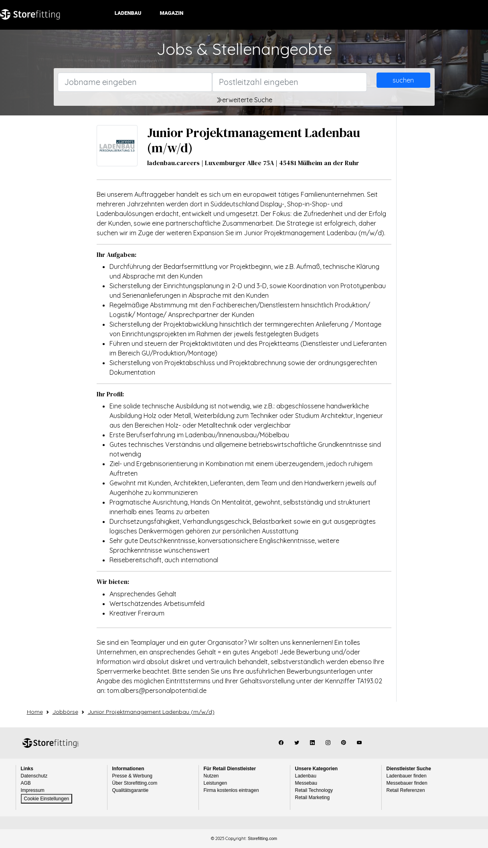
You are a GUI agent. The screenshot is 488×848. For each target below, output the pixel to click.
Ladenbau (130, 13)
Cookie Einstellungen (46, 799)
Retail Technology (314, 790)
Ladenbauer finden (407, 776)
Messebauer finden (407, 783)
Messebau (306, 783)
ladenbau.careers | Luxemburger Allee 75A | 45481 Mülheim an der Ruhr (253, 162)
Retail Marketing (312, 797)
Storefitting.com (50, 743)
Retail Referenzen (406, 790)
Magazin (173, 13)
